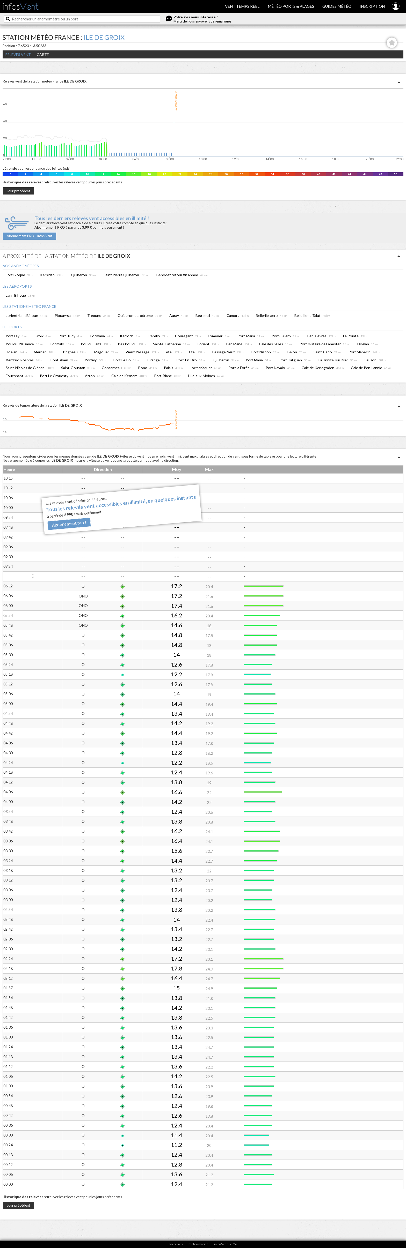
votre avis (176, 1244)
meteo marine (198, 1244)
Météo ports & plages (291, 6)
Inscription (372, 6)
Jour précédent (18, 191)
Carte (43, 54)
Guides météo (336, 6)
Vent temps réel (242, 6)
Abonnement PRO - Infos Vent (29, 236)
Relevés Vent (18, 54)
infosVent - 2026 (225, 1244)
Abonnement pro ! (69, 523)
